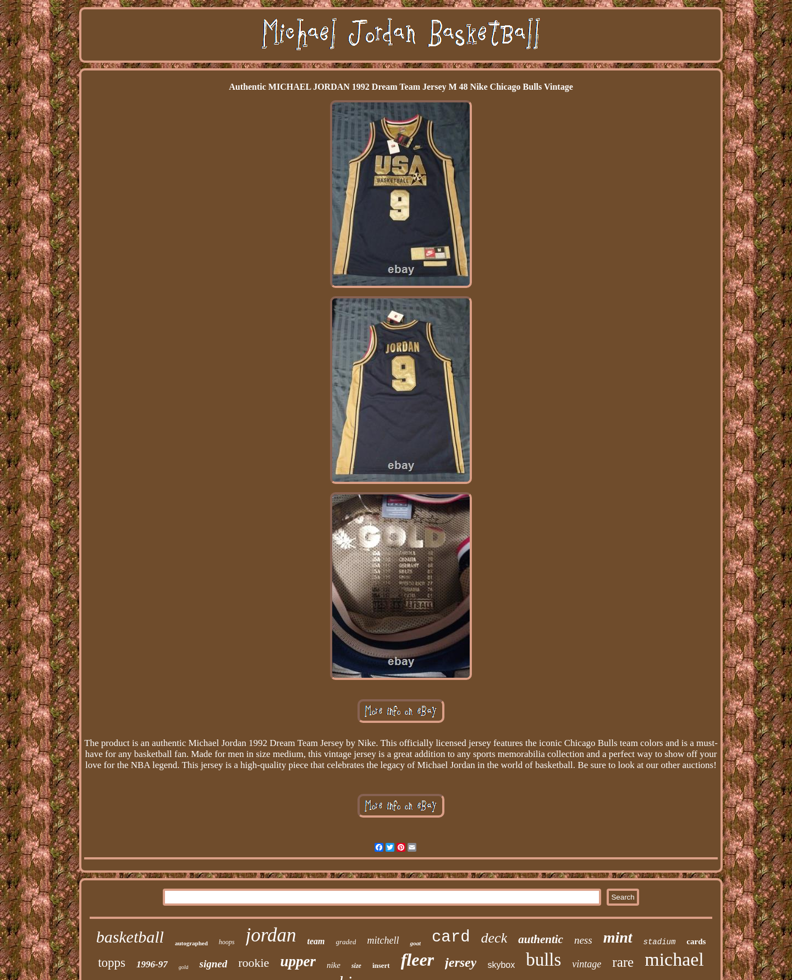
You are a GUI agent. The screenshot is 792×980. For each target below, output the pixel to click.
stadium (660, 942)
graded (346, 942)
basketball (130, 937)
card (451, 937)
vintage (586, 964)
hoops (227, 942)
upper (298, 961)
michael (674, 959)
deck (494, 938)
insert (381, 965)
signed (213, 964)
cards (696, 941)
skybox (501, 965)
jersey (460, 962)
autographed (191, 943)
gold (184, 967)
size (356, 966)
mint (617, 937)
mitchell (383, 940)
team (316, 941)
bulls (543, 960)
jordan (271, 935)
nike (333, 965)
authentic (540, 939)
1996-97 (152, 964)
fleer (417, 960)
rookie (253, 963)
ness (583, 940)
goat (415, 943)
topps (111, 963)
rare (623, 962)
